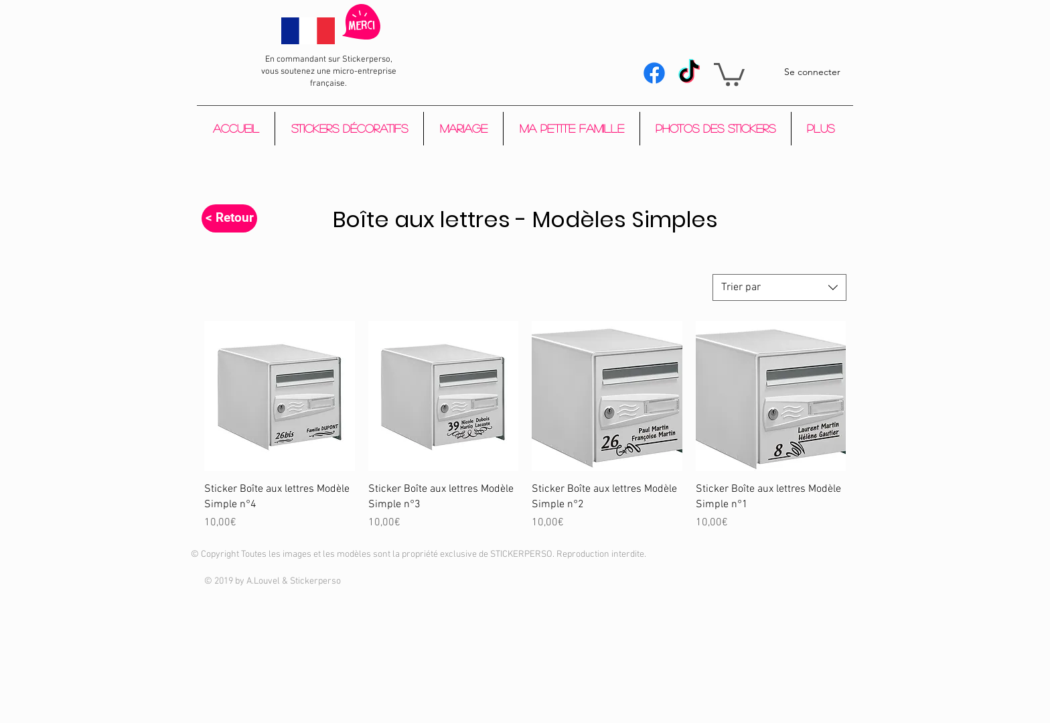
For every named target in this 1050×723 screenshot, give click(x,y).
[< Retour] (229, 218)
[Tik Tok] (689, 73)
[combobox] (779, 287)
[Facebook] (654, 73)
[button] (729, 73)
